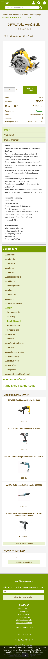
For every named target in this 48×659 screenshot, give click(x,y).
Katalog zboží (24, 612)
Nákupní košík (24, 614)
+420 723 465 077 (24, 639)
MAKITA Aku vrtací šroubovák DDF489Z (24, 428)
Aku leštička (10, 294)
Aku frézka (10, 263)
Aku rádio (9, 339)
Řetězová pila (13, 330)
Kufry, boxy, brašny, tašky (19, 386)
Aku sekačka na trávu (14, 352)
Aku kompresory (12, 285)
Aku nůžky (9, 299)
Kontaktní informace (24, 623)
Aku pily (8, 308)
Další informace (36, 652)
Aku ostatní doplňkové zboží (17, 374)
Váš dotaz (9, 135)
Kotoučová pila (13, 312)
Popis (7, 130)
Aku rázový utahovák (14, 343)
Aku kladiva (10, 281)
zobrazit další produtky (24, 543)
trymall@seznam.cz (24, 645)
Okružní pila (12, 316)
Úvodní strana (24, 609)
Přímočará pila (13, 325)
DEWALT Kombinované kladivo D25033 (24, 400)
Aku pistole (10, 334)
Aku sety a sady (12, 356)
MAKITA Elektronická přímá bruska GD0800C (24, 485)
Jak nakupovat (24, 617)
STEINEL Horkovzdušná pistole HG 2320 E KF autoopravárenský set (24, 514)
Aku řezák (9, 347)
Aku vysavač (10, 369)
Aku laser (9, 290)
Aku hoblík (10, 272)
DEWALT (39, 101)
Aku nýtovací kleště (13, 303)
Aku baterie (10, 255)
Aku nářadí (10, 249)
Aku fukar (9, 268)
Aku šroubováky (12, 361)
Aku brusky (10, 259)
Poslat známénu (12, 140)
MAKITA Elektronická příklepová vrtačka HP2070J (24, 457)
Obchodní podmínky (24, 620)
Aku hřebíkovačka (13, 277)
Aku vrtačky (10, 365)
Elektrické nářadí (14, 379)
